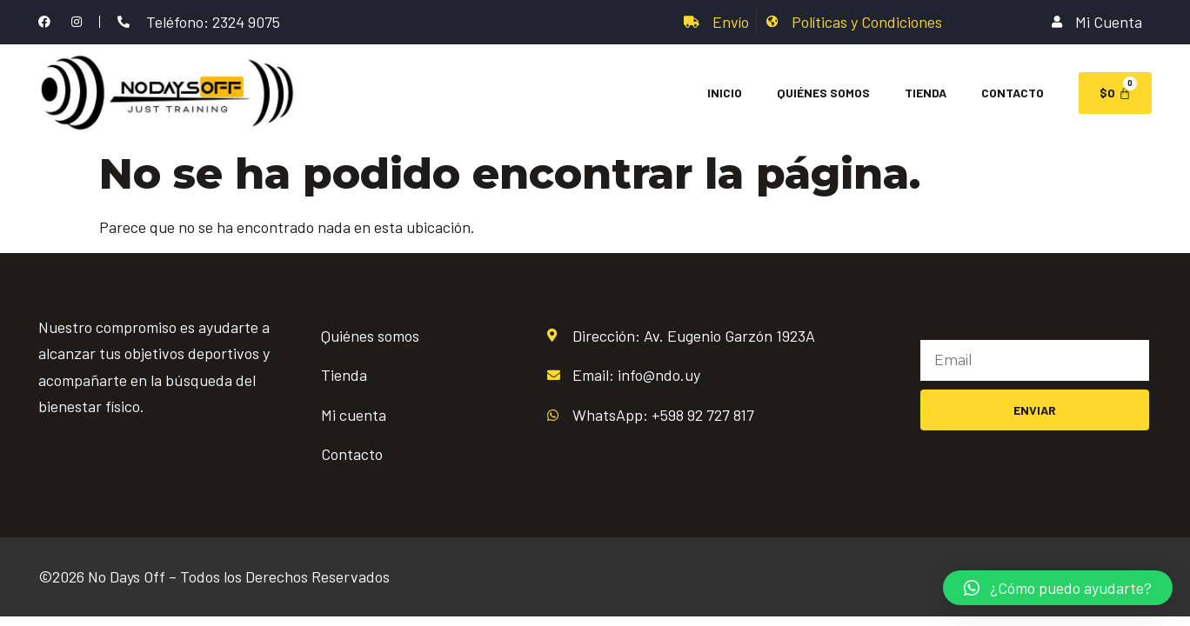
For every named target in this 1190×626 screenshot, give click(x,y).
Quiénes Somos (823, 92)
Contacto (1012, 92)
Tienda (925, 92)
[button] (1058, 587)
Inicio (724, 92)
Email (938, 326)
